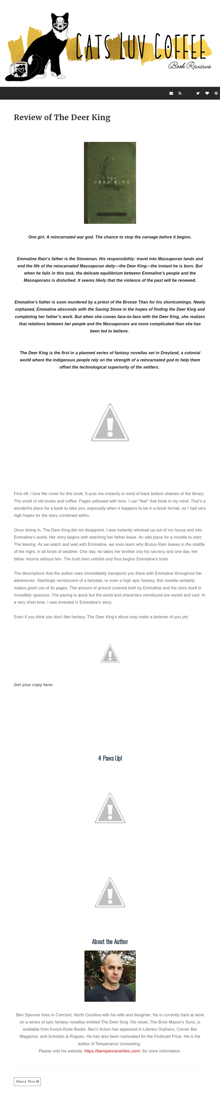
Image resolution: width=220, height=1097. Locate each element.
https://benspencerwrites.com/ (112, 1051)
